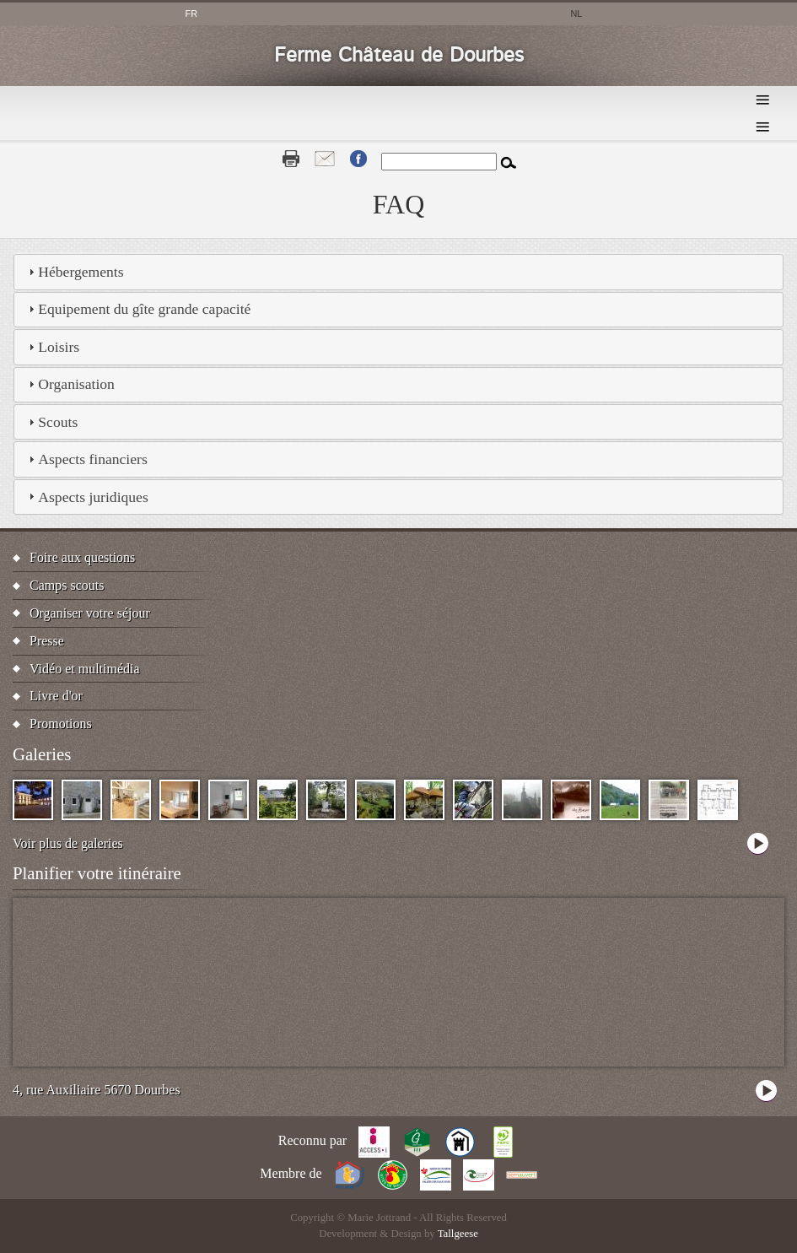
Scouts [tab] (51, 421)
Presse (47, 641)
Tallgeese (458, 1233)
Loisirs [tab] (51, 346)
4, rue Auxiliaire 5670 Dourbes (96, 1090)
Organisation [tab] (69, 383)
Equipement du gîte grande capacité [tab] (137, 308)
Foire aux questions (82, 557)
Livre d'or (56, 696)
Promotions (61, 723)
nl (576, 13)
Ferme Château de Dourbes (399, 56)
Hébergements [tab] (73, 271)
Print (291, 158)
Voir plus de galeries (68, 843)
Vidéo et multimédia (85, 669)
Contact (325, 158)
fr (192, 13)
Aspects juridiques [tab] (86, 497)
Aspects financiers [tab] (85, 459)
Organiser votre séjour (90, 613)
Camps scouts (67, 585)
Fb (358, 158)
